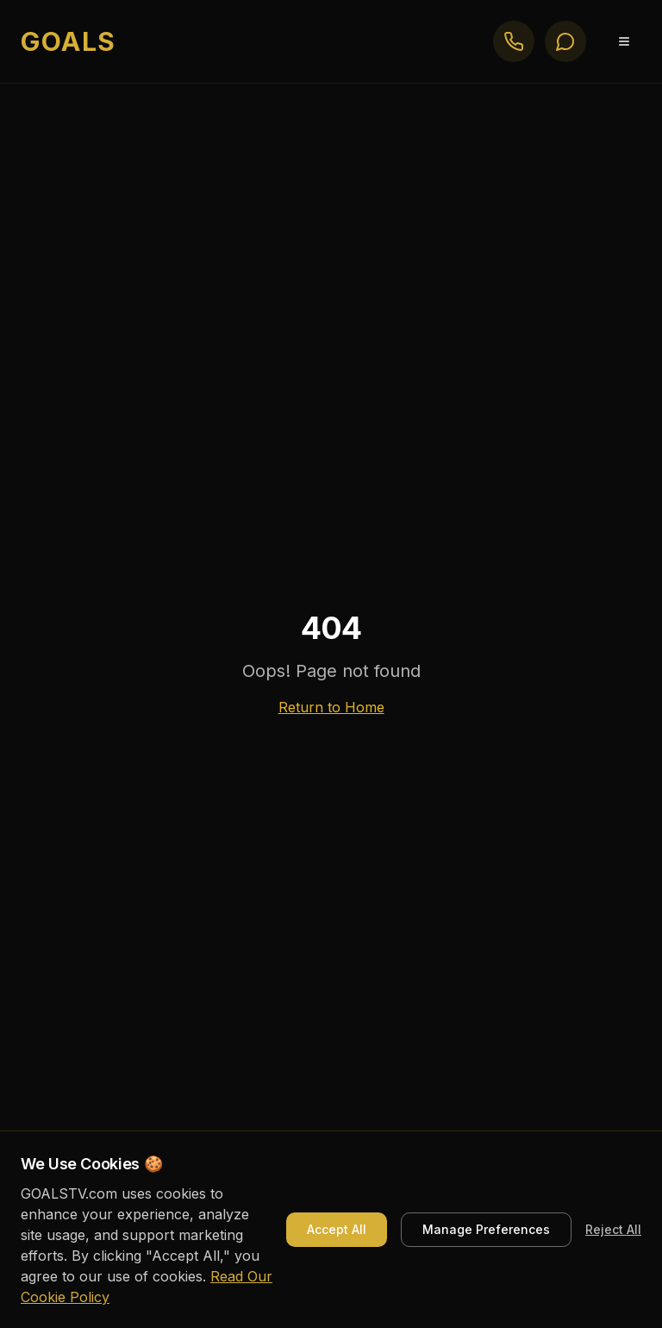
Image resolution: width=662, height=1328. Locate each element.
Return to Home (331, 707)
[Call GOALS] (513, 41)
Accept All (336, 1229)
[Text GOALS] (565, 41)
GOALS (68, 41)
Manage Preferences (486, 1229)
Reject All (613, 1229)
